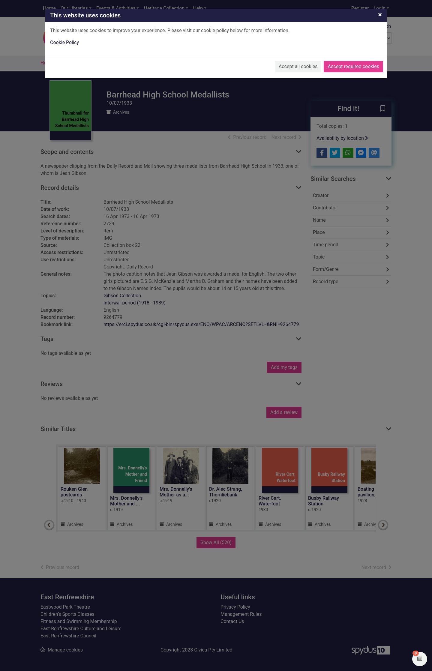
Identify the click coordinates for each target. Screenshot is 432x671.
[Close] (380, 14)
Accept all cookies (298, 66)
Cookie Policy (64, 42)
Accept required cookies (353, 66)
